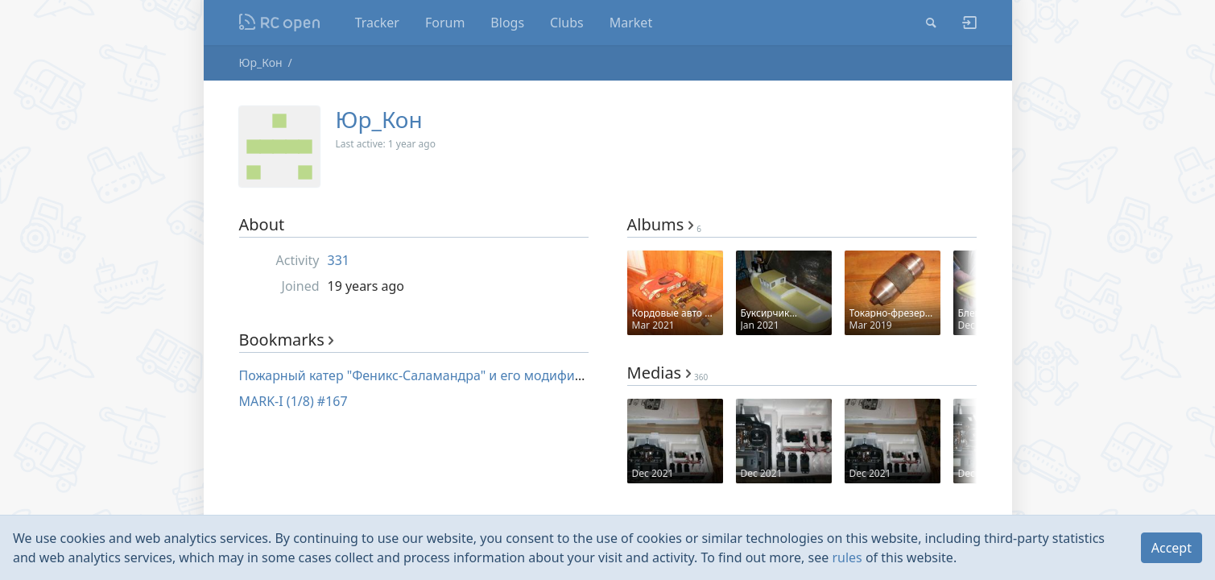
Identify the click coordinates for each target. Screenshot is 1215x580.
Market (631, 22)
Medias (668, 372)
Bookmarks (286, 339)
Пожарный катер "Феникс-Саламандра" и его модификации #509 (443, 375)
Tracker (377, 22)
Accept (1171, 548)
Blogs (507, 22)
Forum (445, 22)
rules (847, 557)
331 (338, 260)
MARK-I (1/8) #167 (293, 401)
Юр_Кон (261, 62)
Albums (664, 224)
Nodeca (279, 22)
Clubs (567, 22)
